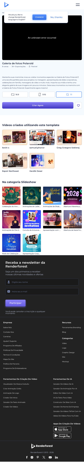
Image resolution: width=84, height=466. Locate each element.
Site (63, 357)
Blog (64, 332)
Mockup (65, 362)
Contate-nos (8, 332)
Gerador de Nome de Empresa (66, 407)
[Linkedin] (56, 457)
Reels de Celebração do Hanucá (15, 254)
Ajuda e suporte (9, 341)
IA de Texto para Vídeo (62, 398)
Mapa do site (8, 359)
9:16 (42, 94)
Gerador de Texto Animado (14, 402)
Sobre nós (7, 327)
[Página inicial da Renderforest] (6, 5)
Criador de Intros (10, 398)
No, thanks (56, 17)
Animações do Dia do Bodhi (13, 230)
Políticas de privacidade (13, 350)
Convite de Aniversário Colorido (36, 230)
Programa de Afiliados (12, 346)
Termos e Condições (11, 355)
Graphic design (68, 352)
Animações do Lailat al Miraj (34, 206)
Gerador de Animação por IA (65, 389)
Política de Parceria (11, 364)
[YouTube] (50, 457)
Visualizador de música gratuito (16, 384)
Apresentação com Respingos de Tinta (59, 230)
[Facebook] (26, 457)
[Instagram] (32, 457)
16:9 (15, 94)
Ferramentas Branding (71, 327)
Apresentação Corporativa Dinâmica (37, 254)
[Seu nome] (42, 282)
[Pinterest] (37, 457)
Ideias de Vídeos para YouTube (65, 416)
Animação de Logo (11, 393)
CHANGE (39, 17)
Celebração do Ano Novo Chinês (15, 206)
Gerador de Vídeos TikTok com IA (67, 411)
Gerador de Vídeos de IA (63, 384)
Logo (64, 348)
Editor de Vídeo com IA (63, 393)
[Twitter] (43, 457)
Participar (15, 303)
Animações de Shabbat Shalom (56, 206)
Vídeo (64, 343)
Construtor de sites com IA (64, 402)
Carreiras (7, 337)
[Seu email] (42, 291)
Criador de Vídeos (10, 407)
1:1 (69, 94)
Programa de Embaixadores (15, 368)
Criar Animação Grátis (12, 389)
